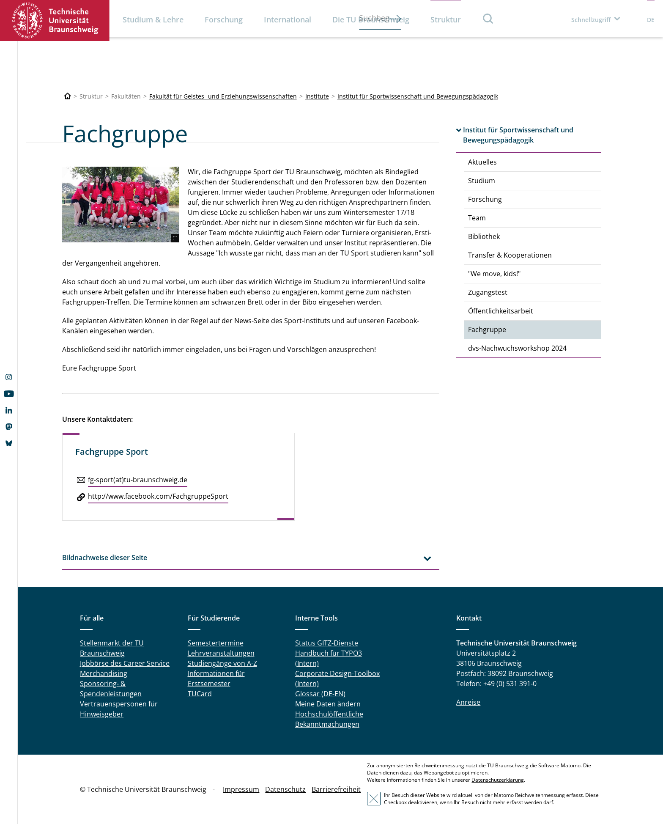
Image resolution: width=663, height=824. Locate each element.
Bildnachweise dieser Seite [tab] (104, 557)
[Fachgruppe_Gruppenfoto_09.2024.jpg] (120, 205)
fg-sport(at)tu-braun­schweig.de (137, 479)
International (287, 19)
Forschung (224, 19)
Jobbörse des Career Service (125, 663)
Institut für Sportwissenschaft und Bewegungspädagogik (417, 96)
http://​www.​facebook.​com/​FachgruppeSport (158, 496)
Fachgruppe (487, 329)
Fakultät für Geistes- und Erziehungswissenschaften (223, 96)
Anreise (468, 702)
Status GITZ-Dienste (326, 643)
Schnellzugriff (591, 20)
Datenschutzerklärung (497, 779)
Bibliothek (484, 236)
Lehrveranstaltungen (221, 653)
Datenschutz (285, 789)
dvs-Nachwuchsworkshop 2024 (517, 348)
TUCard (200, 693)
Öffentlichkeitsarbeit (500, 311)
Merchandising (103, 673)
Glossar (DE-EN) (320, 693)
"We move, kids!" (494, 273)
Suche (488, 18)
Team (477, 217)
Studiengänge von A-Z (222, 663)
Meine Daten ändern (328, 704)
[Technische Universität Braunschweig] (67, 96)
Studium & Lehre (153, 19)
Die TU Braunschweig (370, 19)
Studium (481, 180)
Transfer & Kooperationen (510, 255)
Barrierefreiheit (336, 789)
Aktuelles (482, 162)
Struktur (445, 19)
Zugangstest (487, 292)
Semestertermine (216, 643)
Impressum (241, 789)
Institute (317, 96)
